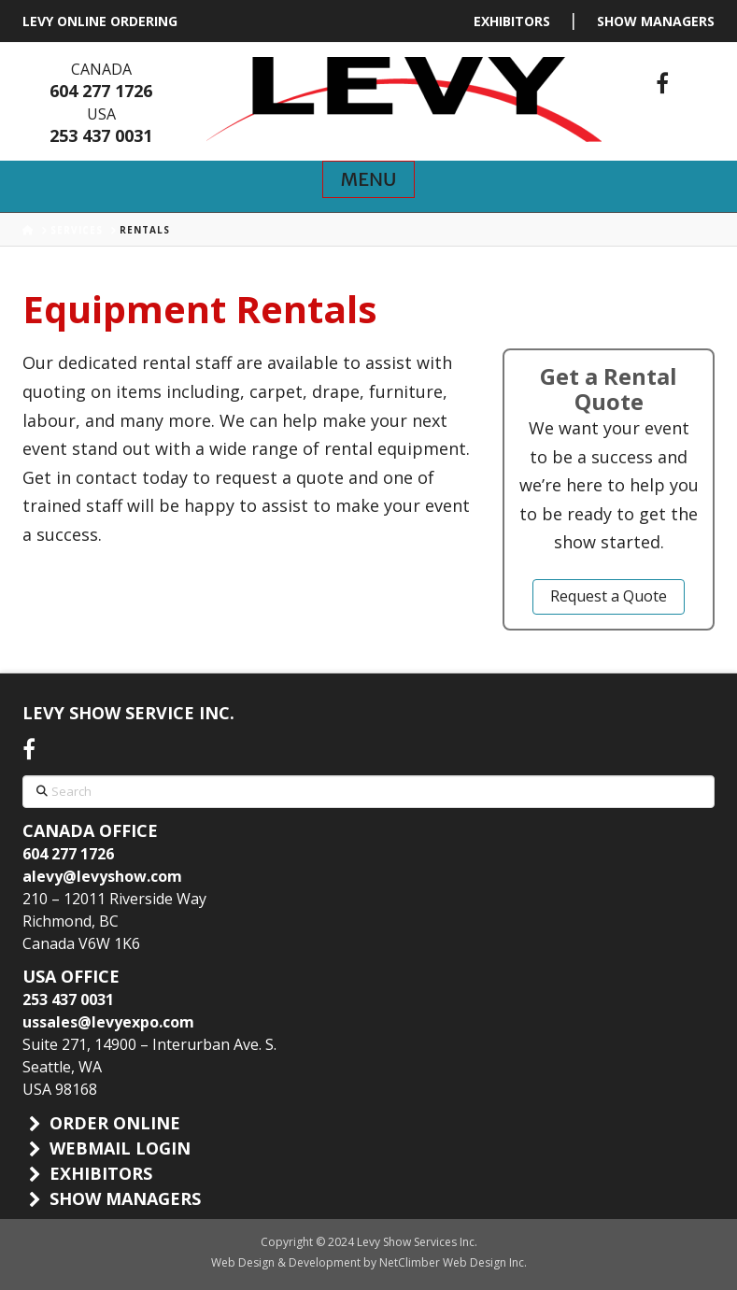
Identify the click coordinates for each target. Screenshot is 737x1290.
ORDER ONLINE (115, 1123)
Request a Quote (608, 596)
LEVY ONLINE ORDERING (99, 21)
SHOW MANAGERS (656, 21)
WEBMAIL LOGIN (120, 1148)
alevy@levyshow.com (102, 876)
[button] (368, 179)
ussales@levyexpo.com (108, 1022)
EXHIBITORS (512, 21)
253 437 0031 (101, 135)
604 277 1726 (101, 90)
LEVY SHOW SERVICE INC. (128, 713)
